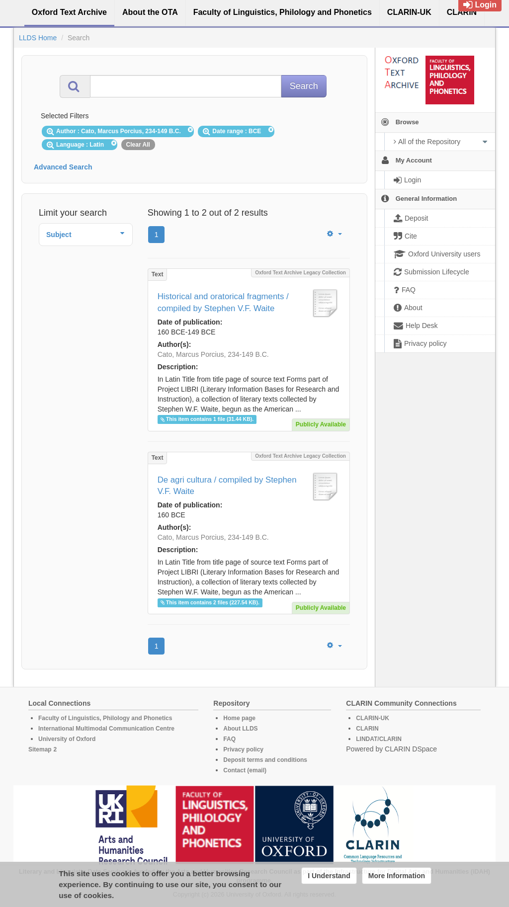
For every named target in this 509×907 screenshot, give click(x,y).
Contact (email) (244, 770)
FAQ (229, 739)
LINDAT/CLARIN (379, 739)
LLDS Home (38, 38)
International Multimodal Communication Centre (106, 728)
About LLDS (240, 728)
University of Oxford (66, 739)
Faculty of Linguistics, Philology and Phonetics (105, 718)
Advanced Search (63, 167)
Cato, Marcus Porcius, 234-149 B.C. (213, 354)
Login (480, 4)
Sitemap (40, 749)
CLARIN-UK (372, 718)
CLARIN (367, 728)
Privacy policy (243, 749)
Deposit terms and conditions (265, 759)
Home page (239, 718)
